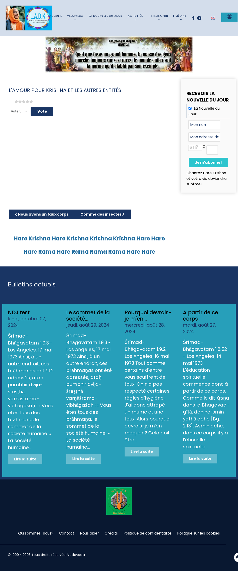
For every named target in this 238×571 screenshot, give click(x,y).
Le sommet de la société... (88, 315)
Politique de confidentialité (147, 533)
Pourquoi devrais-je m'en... (148, 315)
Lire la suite (25, 459)
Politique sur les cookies (198, 533)
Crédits (111, 533)
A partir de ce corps (200, 315)
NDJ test (19, 312)
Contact (66, 533)
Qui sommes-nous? (35, 533)
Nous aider (89, 533)
